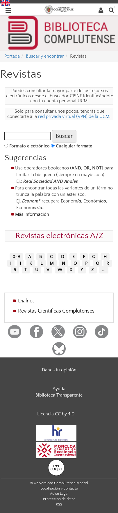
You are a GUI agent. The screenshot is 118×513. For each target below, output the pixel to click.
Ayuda (59, 388)
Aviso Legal (59, 494)
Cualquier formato (74, 146)
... (104, 270)
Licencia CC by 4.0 (55, 414)
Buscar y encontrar (45, 56)
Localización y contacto (59, 488)
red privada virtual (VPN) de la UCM (73, 116)
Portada (12, 56)
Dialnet (26, 301)
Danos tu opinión (59, 370)
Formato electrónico (29, 146)
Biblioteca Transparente (59, 395)
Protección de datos (59, 499)
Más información (32, 214)
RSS (59, 504)
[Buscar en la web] (111, 10)
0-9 (16, 256)
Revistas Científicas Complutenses (56, 311)
